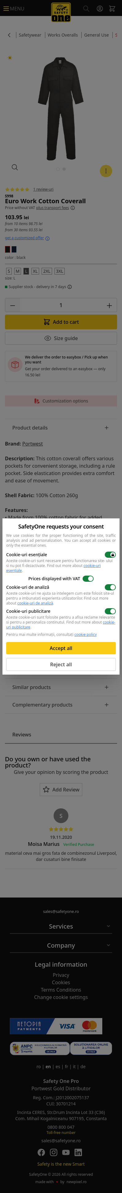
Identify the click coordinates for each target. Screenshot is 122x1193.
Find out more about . (53, 568)
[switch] (110, 555)
